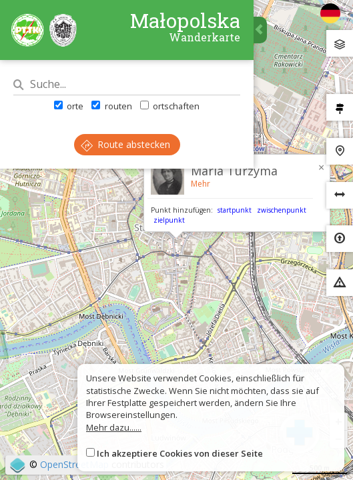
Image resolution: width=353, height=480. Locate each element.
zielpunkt (169, 220)
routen (111, 106)
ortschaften (170, 106)
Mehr (200, 183)
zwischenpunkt (281, 210)
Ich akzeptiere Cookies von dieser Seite (180, 453)
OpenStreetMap (74, 464)
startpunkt (235, 210)
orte (68, 106)
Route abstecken (125, 144)
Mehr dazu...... (113, 427)
